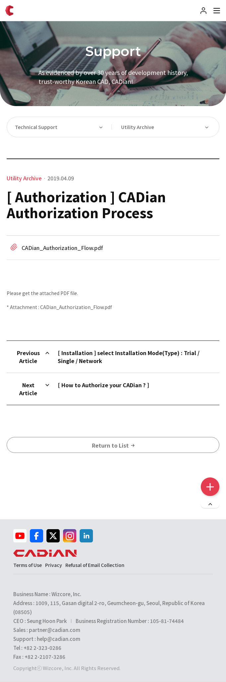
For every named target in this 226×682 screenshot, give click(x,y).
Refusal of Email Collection (94, 565)
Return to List (113, 445)
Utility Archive (137, 127)
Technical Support (36, 127)
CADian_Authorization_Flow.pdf (62, 248)
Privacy (53, 565)
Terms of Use (27, 565)
